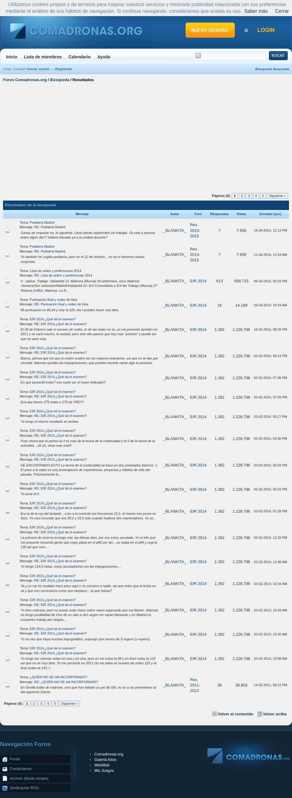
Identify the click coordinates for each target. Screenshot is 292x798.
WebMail (101, 765)
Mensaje (82, 214)
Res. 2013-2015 (195, 230)
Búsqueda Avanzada (272, 69)
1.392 (220, 329)
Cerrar (282, 11)
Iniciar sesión (38, 69)
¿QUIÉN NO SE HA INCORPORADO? (58, 677)
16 (219, 305)
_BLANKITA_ (174, 230)
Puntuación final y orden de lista (53, 299)
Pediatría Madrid (42, 222)
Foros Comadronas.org (25, 79)
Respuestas (219, 214)
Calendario (79, 56)
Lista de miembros (43, 56)
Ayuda (103, 56)
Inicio (11, 56)
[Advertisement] (146, 136)
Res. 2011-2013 (195, 685)
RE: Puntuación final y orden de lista (61, 304)
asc (277, 214)
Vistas (241, 214)
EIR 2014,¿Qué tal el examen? (53, 319)
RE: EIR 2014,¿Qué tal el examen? (60, 324)
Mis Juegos (104, 770)
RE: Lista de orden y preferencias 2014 (63, 275)
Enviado (266, 214)
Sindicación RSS (24, 788)
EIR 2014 (198, 281)
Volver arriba (275, 714)
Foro (198, 214)
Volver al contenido (235, 714)
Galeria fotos (105, 759)
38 (219, 685)
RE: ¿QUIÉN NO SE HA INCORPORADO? (66, 682)
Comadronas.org (108, 754)
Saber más (256, 11)
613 (219, 281)
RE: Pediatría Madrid (49, 227)
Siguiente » (277, 196)
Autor (174, 214)
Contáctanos (21, 768)
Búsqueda (59, 79)
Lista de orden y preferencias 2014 (55, 271)
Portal (15, 759)
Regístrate (63, 69)
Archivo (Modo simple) (29, 778)
